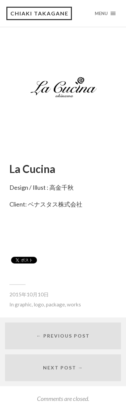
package (55, 304)
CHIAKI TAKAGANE (39, 13)
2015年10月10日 (29, 294)
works (74, 304)
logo (39, 304)
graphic (23, 304)
